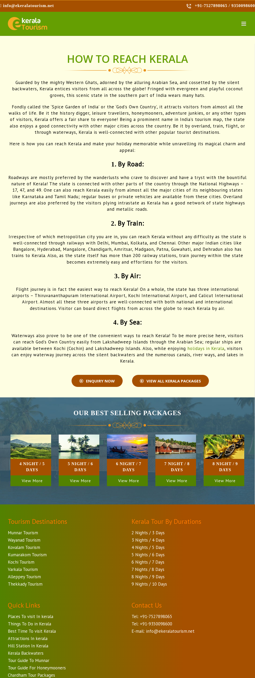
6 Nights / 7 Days (148, 562)
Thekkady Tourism (25, 584)
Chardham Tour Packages (31, 675)
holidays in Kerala (206, 348)
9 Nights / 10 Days (149, 584)
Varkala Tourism (23, 569)
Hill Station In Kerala (28, 646)
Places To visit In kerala (30, 616)
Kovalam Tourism (24, 547)
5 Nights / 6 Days (148, 555)
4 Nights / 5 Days (148, 547)
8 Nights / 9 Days (148, 577)
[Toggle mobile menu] (244, 23)
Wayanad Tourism (24, 540)
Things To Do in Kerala (29, 624)
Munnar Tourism (23, 533)
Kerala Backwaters (26, 653)
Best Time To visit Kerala (32, 631)
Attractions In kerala (27, 638)
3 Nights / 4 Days (148, 540)
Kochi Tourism (21, 562)
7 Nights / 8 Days (148, 569)
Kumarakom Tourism (27, 555)
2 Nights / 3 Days (148, 533)
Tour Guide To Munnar (28, 660)
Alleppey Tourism (24, 577)
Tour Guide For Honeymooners (37, 668)
